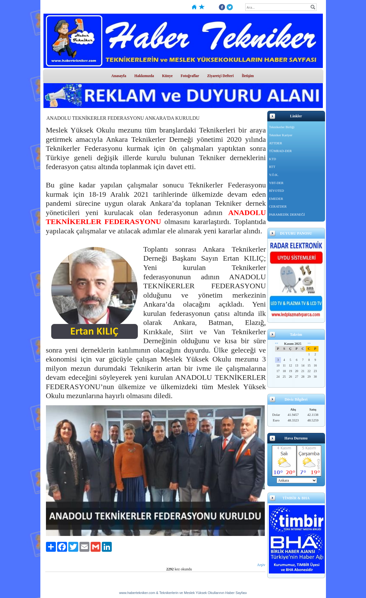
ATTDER (275, 143)
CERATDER (278, 206)
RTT (272, 167)
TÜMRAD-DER (280, 151)
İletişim (248, 76)
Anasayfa (118, 76)
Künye (167, 76)
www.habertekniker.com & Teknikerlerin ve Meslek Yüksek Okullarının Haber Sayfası (183, 593)
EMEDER (276, 198)
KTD (272, 159)
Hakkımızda (144, 76)
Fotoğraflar (190, 76)
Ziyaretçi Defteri (220, 76)
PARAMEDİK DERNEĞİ (287, 214)
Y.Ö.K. (274, 175)
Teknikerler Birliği (282, 127)
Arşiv (261, 565)
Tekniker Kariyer (280, 135)
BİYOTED (276, 190)
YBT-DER (276, 183)
